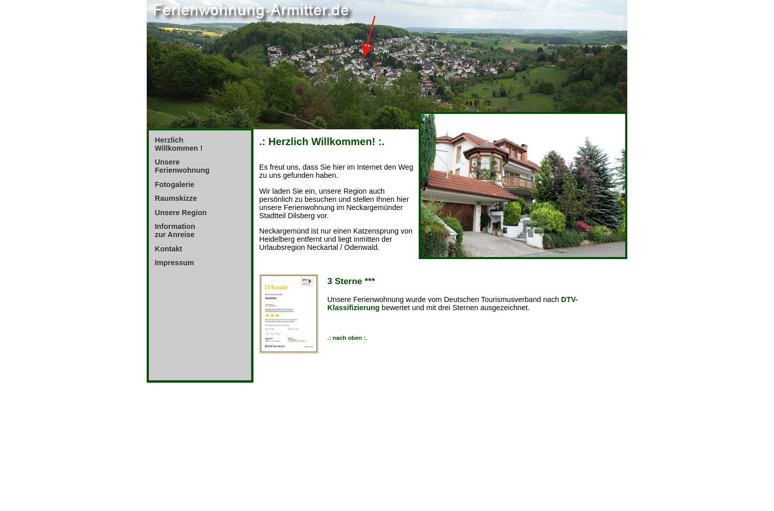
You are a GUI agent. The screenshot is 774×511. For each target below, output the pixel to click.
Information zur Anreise (175, 230)
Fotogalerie (175, 184)
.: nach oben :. (347, 338)
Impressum (174, 263)
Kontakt (169, 249)
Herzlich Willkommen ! (178, 144)
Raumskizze (176, 198)
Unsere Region (181, 212)
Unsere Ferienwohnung (182, 166)
